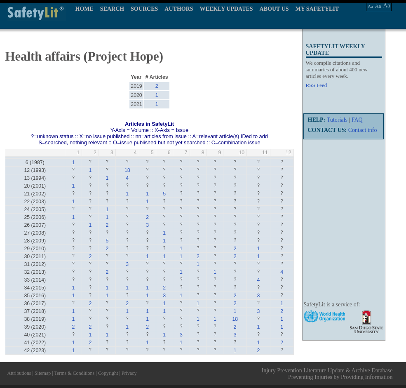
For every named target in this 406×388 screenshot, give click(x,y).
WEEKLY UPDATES (226, 9)
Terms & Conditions (74, 373)
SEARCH (112, 9)
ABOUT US (274, 9)
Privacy (129, 373)
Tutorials (337, 120)
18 (127, 170)
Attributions (19, 373)
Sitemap (43, 373)
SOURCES (144, 9)
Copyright (108, 373)
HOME (84, 9)
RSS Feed (316, 85)
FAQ (357, 120)
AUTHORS (178, 9)
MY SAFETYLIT (317, 9)
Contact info (362, 130)
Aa (370, 6)
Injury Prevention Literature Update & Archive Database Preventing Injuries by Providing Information (327, 373)
